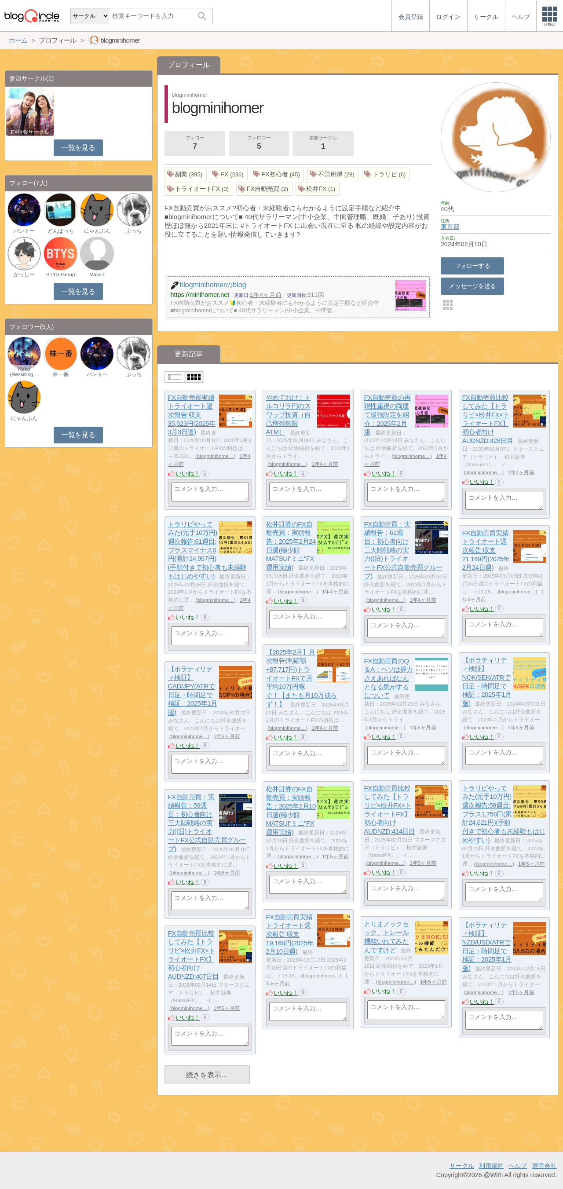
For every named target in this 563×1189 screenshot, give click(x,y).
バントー (24, 231)
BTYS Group (60, 274)
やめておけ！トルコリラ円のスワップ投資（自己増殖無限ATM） (288, 415)
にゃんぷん (97, 231)
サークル (462, 1165)
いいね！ (187, 473)
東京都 (450, 226)
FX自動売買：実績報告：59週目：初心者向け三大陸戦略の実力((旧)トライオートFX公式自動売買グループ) (207, 822)
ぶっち (134, 231)
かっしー (24, 274)
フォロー (195, 143)
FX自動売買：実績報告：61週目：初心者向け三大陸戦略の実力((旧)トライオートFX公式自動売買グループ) (403, 550)
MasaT (97, 274)
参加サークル (323, 143)
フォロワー (259, 143)
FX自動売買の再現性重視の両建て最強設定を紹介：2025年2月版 (387, 415)
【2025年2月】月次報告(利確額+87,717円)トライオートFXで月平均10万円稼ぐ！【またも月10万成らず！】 (301, 678)
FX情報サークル (30, 132)
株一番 (61, 374)
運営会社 (544, 1165)
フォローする (472, 265)
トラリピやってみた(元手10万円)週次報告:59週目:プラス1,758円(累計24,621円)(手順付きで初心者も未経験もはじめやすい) (503, 814)
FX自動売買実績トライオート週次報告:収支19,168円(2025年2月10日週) (290, 934)
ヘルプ (517, 1165)
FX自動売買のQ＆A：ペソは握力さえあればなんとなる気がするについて (388, 678)
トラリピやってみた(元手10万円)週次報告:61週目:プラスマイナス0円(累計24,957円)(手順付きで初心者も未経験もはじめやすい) (207, 550)
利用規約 (491, 1165)
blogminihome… (215, 456)
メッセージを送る (472, 285)
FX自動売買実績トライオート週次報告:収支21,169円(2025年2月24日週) (486, 550)
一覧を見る (78, 147)
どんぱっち (61, 231)
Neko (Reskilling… (24, 371)
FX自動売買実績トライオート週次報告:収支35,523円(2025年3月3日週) (192, 415)
